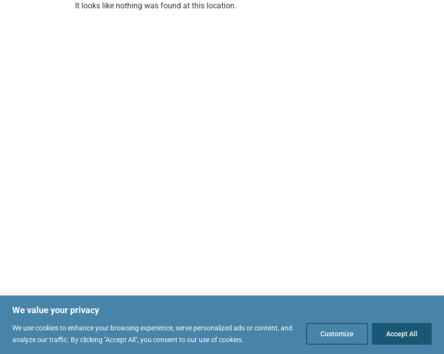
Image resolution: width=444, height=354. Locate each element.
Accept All (402, 334)
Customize (337, 334)
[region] (222, 324)
